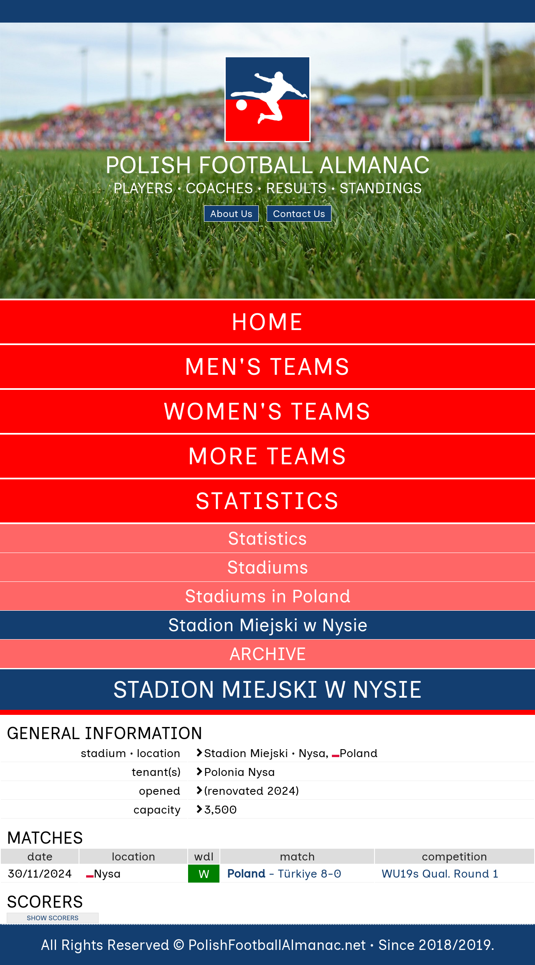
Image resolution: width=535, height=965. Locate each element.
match (297, 856)
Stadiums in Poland (268, 596)
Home (267, 322)
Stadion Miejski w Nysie (267, 625)
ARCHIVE (267, 654)
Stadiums (267, 567)
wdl (204, 856)
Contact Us (299, 213)
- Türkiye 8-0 (284, 873)
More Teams (267, 456)
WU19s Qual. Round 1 (440, 873)
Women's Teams (267, 411)
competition (454, 856)
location (133, 856)
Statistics (267, 501)
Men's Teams (267, 367)
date (40, 856)
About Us (231, 213)
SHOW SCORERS (53, 918)
